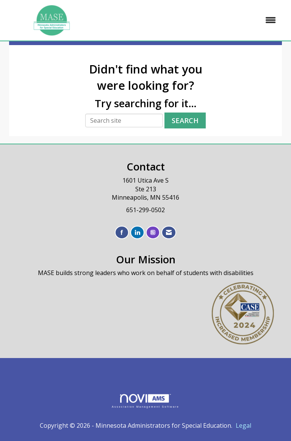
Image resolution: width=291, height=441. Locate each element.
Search (185, 120)
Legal (243, 425)
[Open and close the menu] (191, 20)
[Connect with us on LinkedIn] (137, 232)
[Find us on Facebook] (122, 232)
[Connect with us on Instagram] (153, 232)
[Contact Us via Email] (168, 232)
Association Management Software (145, 401)
